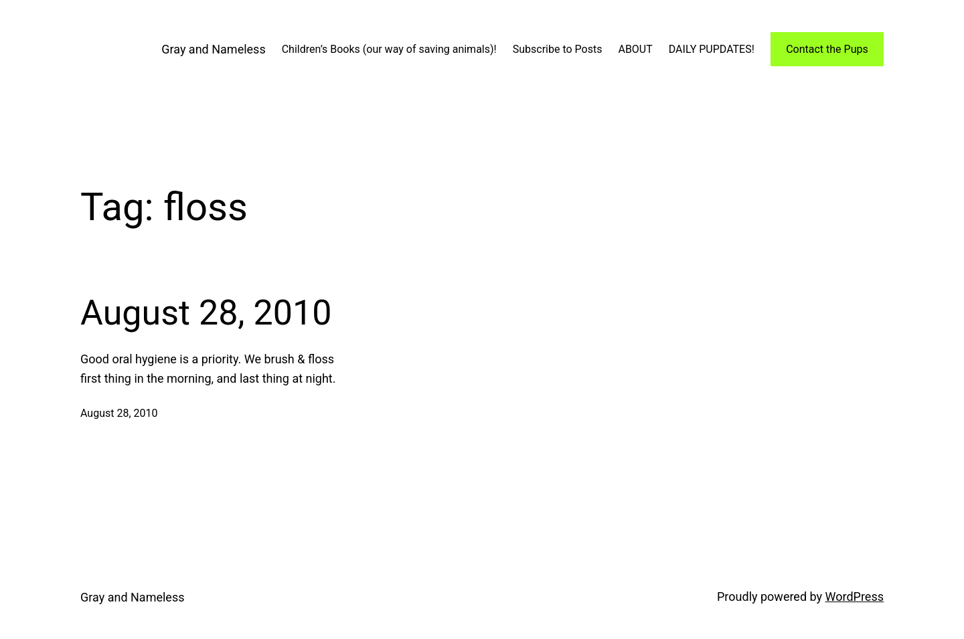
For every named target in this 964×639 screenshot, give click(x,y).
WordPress (854, 596)
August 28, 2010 (205, 312)
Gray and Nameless (213, 49)
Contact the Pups (827, 49)
